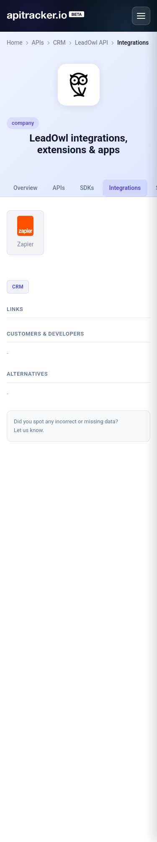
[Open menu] (141, 16)
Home (15, 42)
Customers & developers (45, 334)
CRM (59, 42)
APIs (38, 42)
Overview (25, 188)
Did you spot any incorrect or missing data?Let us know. (66, 425)
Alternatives (27, 374)
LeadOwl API (91, 42)
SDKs (87, 188)
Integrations (133, 42)
